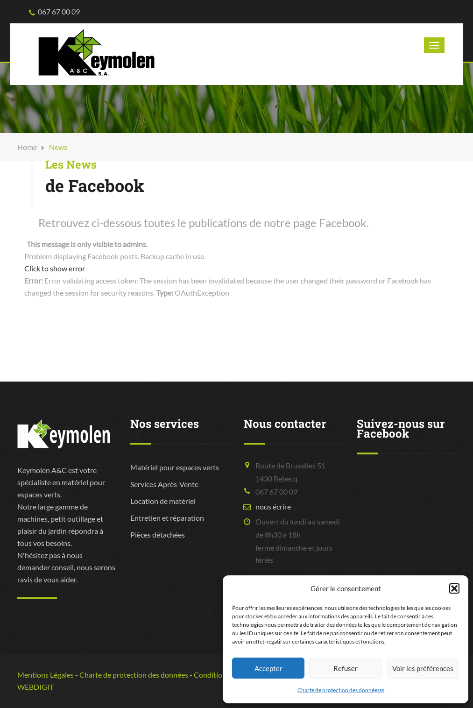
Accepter (268, 668)
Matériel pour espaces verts (174, 467)
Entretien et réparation (167, 517)
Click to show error (54, 268)
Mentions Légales (45, 674)
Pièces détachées (157, 534)
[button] (454, 588)
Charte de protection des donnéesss (340, 690)
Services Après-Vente (164, 484)
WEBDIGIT (35, 686)
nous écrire (273, 506)
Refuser (345, 668)
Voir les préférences (422, 668)
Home (27, 146)
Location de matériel (163, 500)
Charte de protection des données (133, 674)
